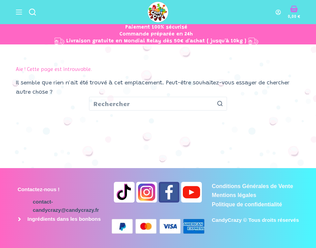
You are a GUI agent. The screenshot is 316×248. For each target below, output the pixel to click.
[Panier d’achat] (294, 12)
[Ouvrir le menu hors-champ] (19, 12)
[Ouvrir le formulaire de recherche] (32, 12)
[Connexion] (278, 12)
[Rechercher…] (158, 104)
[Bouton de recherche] (220, 104)
